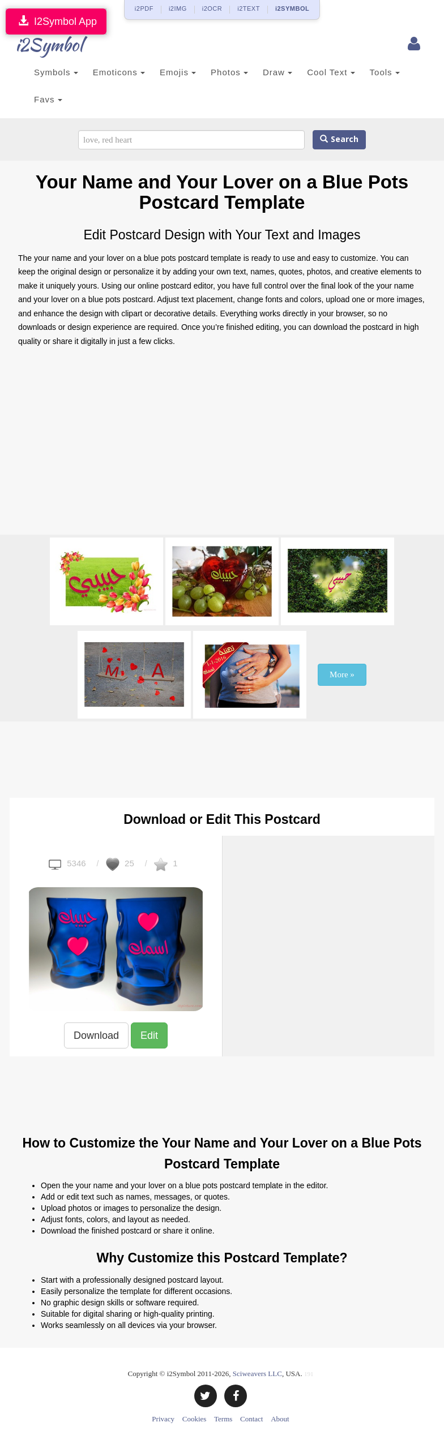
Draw (277, 72)
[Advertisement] (222, 444)
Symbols (56, 72)
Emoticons (119, 72)
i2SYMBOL (292, 8)
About (280, 1419)
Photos (229, 72)
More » (342, 674)
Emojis (178, 72)
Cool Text (331, 72)
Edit (149, 1035)
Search (339, 139)
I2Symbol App (56, 21)
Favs (48, 99)
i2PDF (144, 8)
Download (96, 1035)
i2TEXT (248, 8)
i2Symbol (41, 44)
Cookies (194, 1419)
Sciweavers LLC (257, 1373)
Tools (385, 72)
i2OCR (212, 8)
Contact (251, 1419)
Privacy (163, 1419)
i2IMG (178, 8)
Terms (223, 1419)
